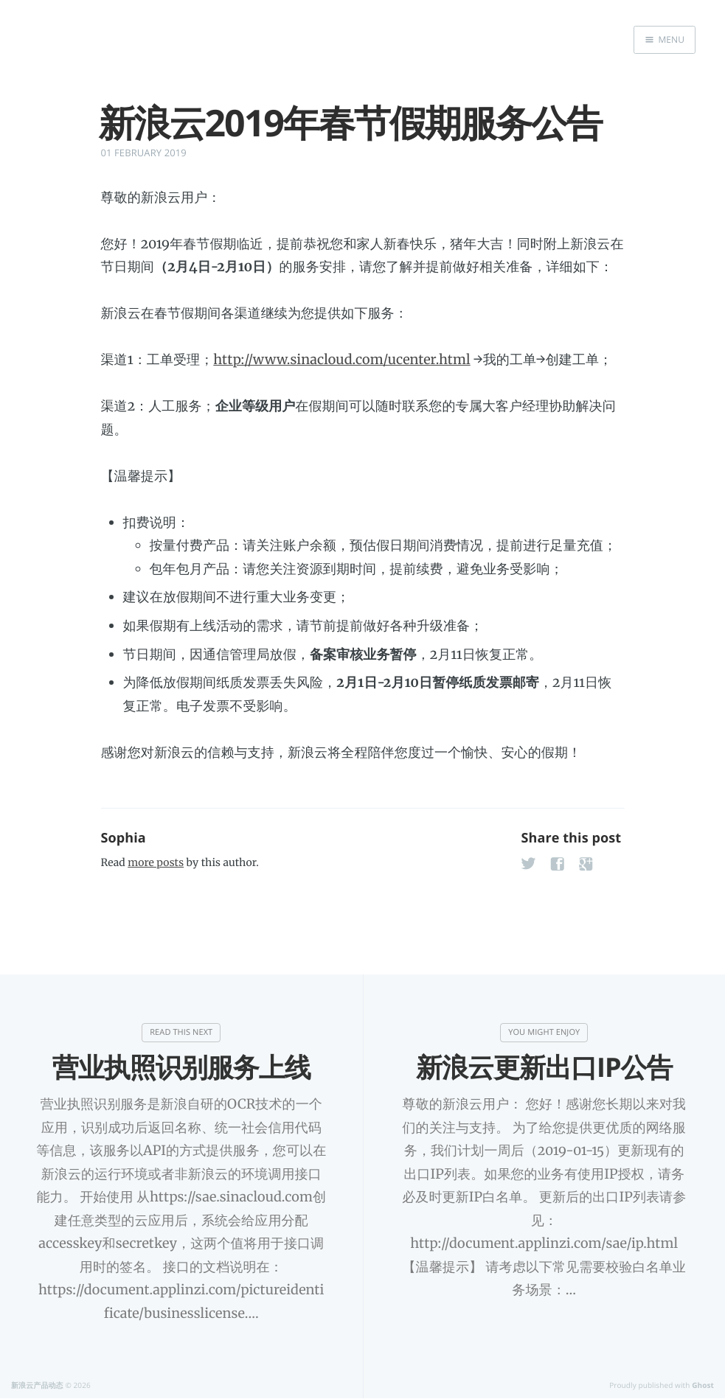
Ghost (703, 1385)
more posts (156, 862)
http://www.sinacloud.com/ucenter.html (341, 359)
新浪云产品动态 (37, 1385)
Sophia (123, 838)
